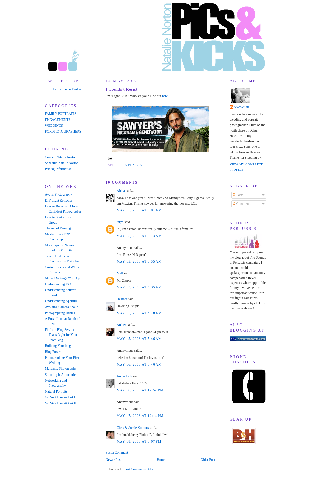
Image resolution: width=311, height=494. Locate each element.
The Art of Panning (58, 228)
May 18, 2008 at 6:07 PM (139, 441)
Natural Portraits (56, 391)
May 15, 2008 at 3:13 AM (139, 236)
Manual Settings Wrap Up (62, 278)
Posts (238, 195)
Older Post (208, 460)
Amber (121, 325)
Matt (120, 273)
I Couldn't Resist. (122, 89)
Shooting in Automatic (60, 375)
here (165, 96)
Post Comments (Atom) (140, 469)
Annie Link (124, 376)
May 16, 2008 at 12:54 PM (140, 390)
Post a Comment (117, 452)
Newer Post (113, 460)
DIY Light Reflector (58, 200)
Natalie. (242, 107)
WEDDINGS (54, 125)
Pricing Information (58, 169)
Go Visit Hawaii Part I (60, 397)
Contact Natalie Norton (61, 157)
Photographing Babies (60, 313)
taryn (120, 222)
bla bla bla (131, 165)
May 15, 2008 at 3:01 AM (139, 210)
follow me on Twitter (67, 89)
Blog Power (53, 352)
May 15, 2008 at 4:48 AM (139, 313)
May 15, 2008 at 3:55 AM (139, 261)
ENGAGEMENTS (57, 120)
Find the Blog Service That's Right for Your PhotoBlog (61, 335)
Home (161, 460)
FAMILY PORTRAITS (60, 114)
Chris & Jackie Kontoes (133, 428)
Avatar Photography (58, 194)
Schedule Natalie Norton (61, 163)
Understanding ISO (58, 284)
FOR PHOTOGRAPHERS (63, 131)
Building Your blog (58, 346)
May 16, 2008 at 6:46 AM (139, 364)
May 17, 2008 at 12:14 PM (140, 416)
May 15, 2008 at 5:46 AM (139, 339)
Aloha (121, 191)
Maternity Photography (60, 368)
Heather (122, 299)
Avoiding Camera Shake (61, 307)
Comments (242, 204)
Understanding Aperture (61, 301)
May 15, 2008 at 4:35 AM (139, 287)
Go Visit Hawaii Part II (60, 403)
